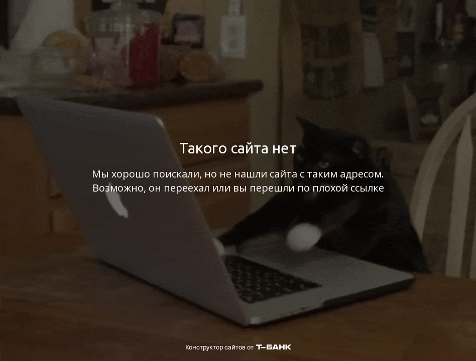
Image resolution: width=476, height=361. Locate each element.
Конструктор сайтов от (238, 347)
